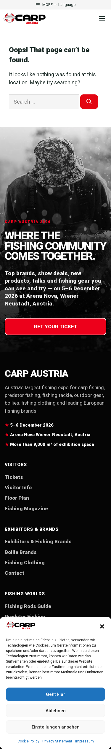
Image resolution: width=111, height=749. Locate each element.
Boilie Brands (21, 552)
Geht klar (55, 694)
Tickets (14, 477)
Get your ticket (55, 327)
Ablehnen (56, 710)
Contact (14, 573)
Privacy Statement (57, 741)
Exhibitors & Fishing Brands (38, 541)
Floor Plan (17, 498)
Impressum (84, 741)
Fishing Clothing (25, 563)
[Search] (89, 101)
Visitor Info (18, 487)
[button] (102, 626)
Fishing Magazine (26, 509)
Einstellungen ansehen (56, 727)
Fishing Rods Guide (28, 606)
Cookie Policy (28, 741)
